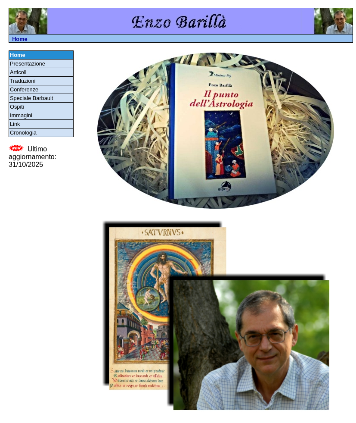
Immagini (22, 115)
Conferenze (25, 89)
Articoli (20, 72)
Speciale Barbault (33, 98)
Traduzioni (24, 81)
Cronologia (25, 132)
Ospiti (18, 106)
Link (16, 124)
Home (20, 39)
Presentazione (29, 63)
